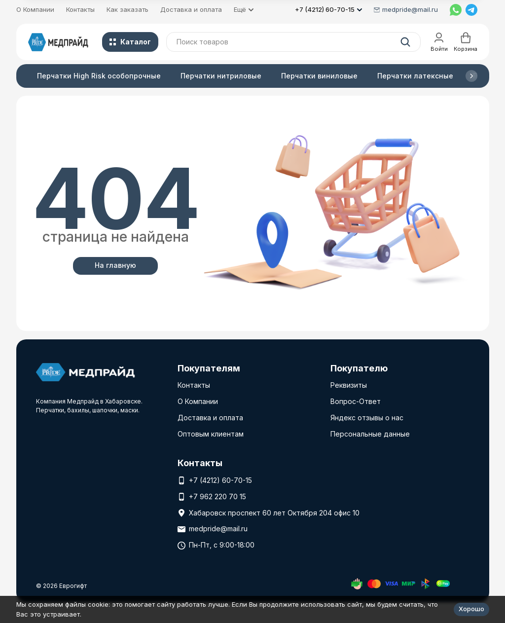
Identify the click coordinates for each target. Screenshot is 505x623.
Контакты (80, 9)
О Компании (35, 9)
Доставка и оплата (191, 9)
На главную (115, 265)
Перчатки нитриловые (220, 76)
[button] (471, 76)
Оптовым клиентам (211, 434)
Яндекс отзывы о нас (366, 417)
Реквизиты (348, 385)
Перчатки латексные (415, 76)
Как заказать (127, 9)
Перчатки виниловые (319, 76)
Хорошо (471, 609)
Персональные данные (370, 434)
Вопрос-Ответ (355, 401)
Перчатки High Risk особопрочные (99, 76)
